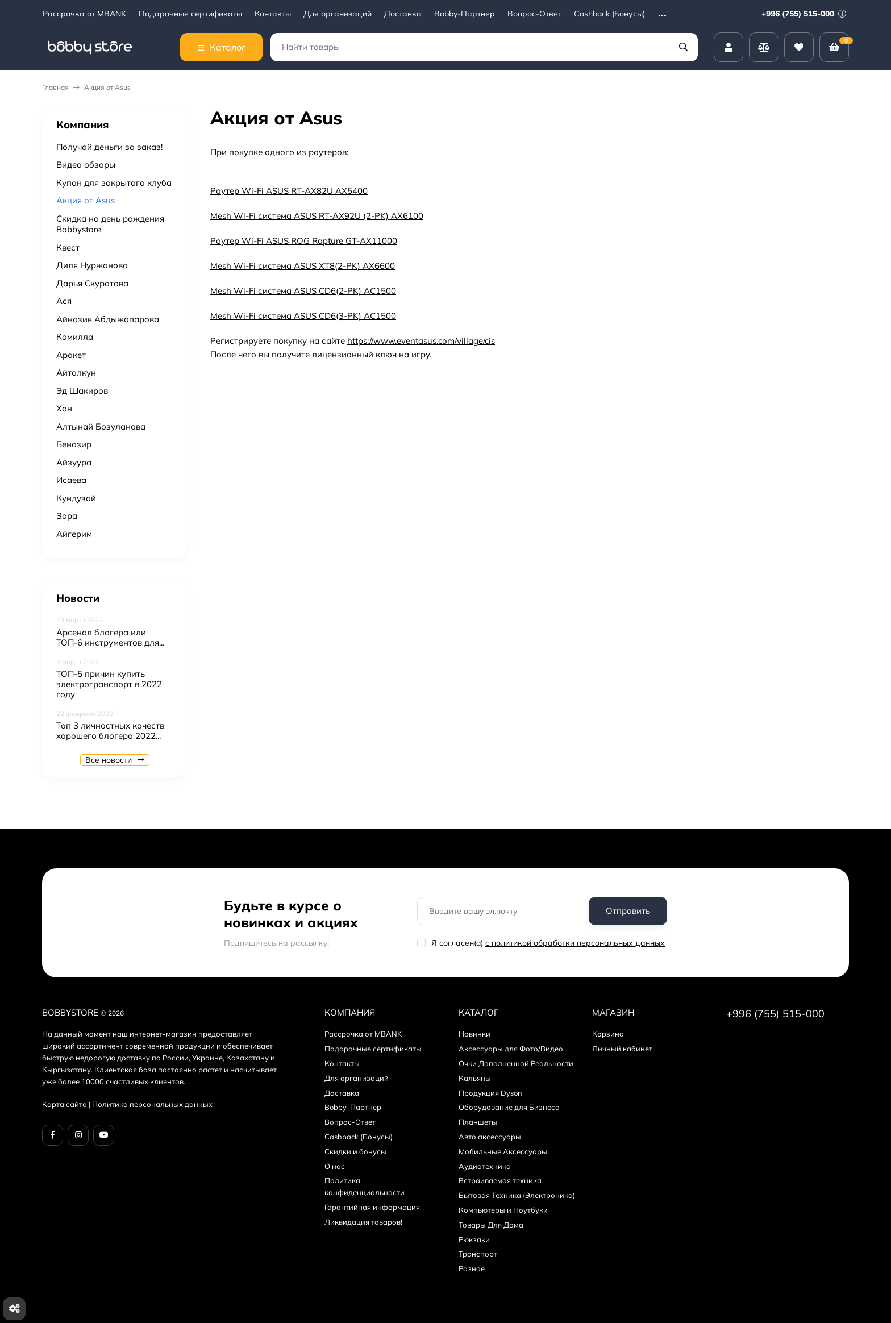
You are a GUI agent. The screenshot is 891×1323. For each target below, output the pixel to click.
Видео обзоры (85, 164)
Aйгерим (74, 534)
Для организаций (337, 14)
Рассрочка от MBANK (84, 14)
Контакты (273, 14)
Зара (66, 515)
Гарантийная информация (372, 1207)
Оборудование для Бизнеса (509, 1107)
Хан (64, 408)
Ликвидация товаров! (363, 1221)
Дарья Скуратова (92, 283)
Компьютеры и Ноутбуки (503, 1209)
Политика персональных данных (152, 1104)
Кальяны (475, 1078)
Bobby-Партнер (464, 14)
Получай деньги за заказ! (109, 147)
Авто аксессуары (490, 1136)
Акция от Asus (85, 200)
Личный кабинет (622, 1048)
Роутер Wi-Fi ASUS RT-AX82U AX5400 (289, 190)
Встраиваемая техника (500, 1180)
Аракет (71, 355)
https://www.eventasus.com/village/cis (421, 340)
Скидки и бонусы (355, 1151)
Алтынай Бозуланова (100, 426)
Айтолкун (76, 372)
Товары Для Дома (491, 1224)
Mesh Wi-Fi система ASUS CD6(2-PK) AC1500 (303, 290)
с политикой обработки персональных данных (575, 943)
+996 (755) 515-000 (803, 14)
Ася (64, 301)
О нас (334, 1166)
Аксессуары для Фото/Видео (511, 1048)
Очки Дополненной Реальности (516, 1063)
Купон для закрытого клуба (114, 182)
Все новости (114, 760)
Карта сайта (64, 1104)
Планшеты (478, 1121)
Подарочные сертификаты (190, 14)
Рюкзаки (474, 1239)
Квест (68, 247)
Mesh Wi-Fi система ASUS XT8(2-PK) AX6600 (302, 265)
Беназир (73, 444)
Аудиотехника (485, 1166)
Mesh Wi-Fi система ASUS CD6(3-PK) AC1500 (303, 315)
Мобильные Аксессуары (503, 1151)
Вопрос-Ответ (534, 14)
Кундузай (76, 498)
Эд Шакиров (82, 390)
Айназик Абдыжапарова (107, 319)
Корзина (608, 1033)
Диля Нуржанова (92, 265)
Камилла (74, 336)
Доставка (403, 14)
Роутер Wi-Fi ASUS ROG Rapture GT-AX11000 (303, 240)
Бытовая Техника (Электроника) (517, 1195)
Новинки (474, 1033)
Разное (472, 1268)
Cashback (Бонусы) (609, 14)
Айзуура (73, 462)
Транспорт (478, 1253)
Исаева (71, 480)
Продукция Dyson (490, 1092)
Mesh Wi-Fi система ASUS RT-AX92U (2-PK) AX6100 (316, 215)
